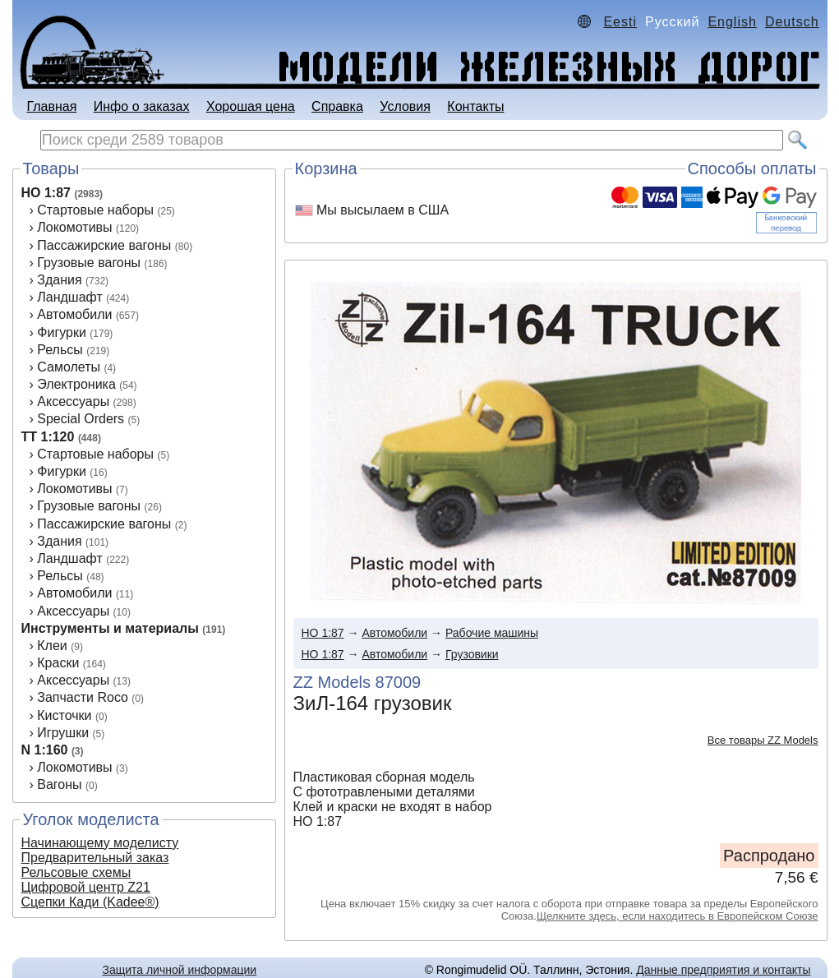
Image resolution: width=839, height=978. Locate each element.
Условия (405, 106)
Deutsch (792, 22)
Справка (337, 106)
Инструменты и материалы (110, 628)
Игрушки (63, 733)
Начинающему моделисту (100, 843)
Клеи (52, 646)
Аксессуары (73, 401)
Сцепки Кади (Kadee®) (90, 902)
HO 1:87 (46, 193)
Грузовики (472, 654)
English (732, 22)
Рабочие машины (491, 632)
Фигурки (61, 332)
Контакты (475, 106)
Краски (58, 663)
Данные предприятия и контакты (723, 969)
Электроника (76, 384)
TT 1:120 (48, 437)
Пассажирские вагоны (104, 245)
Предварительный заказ (95, 858)
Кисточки (64, 715)
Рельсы (60, 350)
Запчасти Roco (82, 697)
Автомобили (74, 314)
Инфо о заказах (142, 106)
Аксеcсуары (73, 611)
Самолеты (68, 367)
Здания (59, 280)
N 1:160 (44, 750)
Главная (51, 106)
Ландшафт (69, 297)
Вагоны (59, 784)
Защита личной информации (179, 969)
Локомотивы (74, 227)
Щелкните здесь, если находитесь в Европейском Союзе (677, 916)
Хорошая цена (250, 106)
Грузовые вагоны (89, 263)
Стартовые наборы (95, 210)
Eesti (620, 22)
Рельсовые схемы (76, 872)
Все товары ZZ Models (763, 740)
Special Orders (80, 419)
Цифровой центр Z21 (85, 887)
